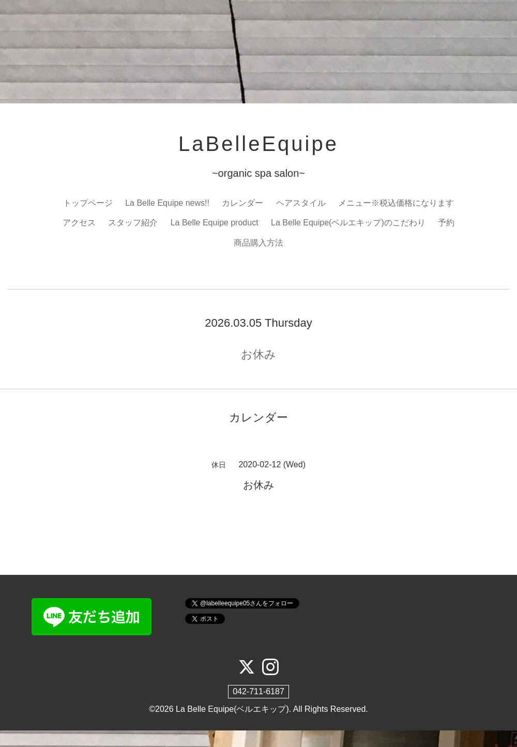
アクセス (79, 222)
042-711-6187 (258, 691)
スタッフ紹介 (133, 222)
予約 (446, 222)
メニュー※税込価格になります (396, 203)
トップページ (88, 203)
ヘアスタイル (301, 203)
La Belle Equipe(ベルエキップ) (232, 709)
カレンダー (242, 203)
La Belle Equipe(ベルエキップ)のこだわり (348, 222)
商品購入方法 (258, 242)
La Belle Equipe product (214, 222)
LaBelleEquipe (258, 143)
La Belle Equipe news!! (167, 203)
